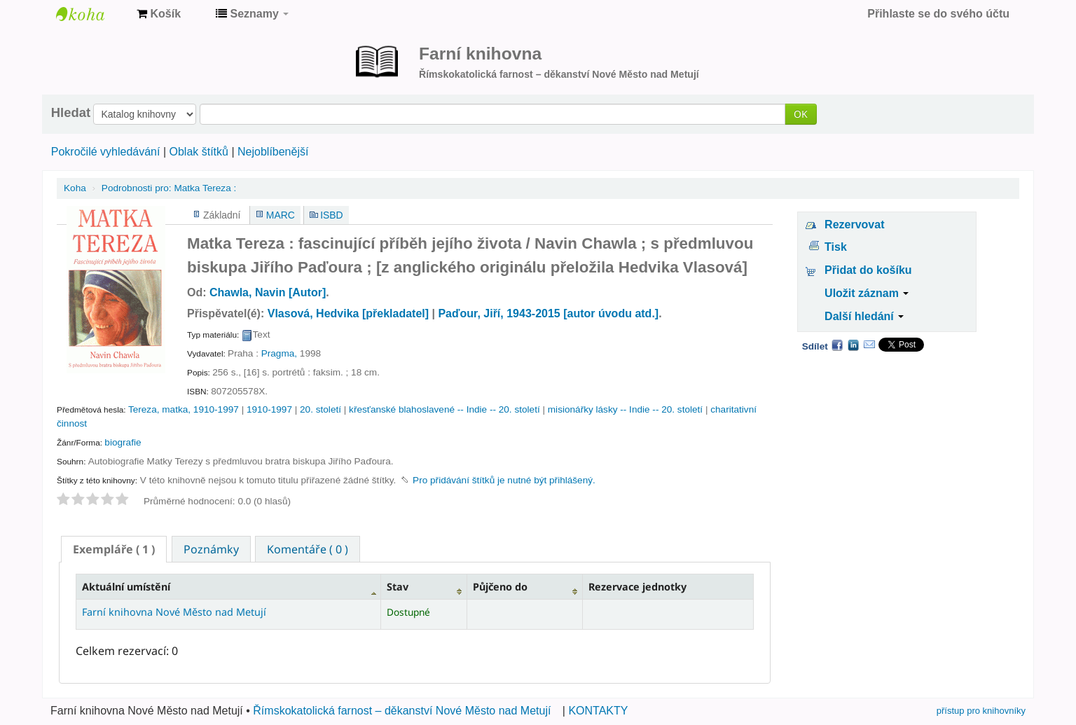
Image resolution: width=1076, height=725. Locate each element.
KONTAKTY (598, 711)
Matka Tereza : (169, 188)
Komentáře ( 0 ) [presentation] (307, 549)
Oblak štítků (198, 152)
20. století (320, 409)
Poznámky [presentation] (211, 549)
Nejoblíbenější (272, 152)
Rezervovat (854, 224)
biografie (122, 442)
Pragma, (279, 353)
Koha (75, 188)
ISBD (331, 215)
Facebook (837, 345)
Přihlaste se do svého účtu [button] (938, 14)
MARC (280, 215)
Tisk (836, 247)
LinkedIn (853, 345)
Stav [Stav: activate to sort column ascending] (397, 586)
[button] (158, 14)
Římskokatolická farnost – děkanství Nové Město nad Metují (402, 711)
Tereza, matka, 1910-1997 (183, 409)
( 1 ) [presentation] (114, 549)
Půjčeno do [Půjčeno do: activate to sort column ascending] (500, 586)
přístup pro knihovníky (981, 710)
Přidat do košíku (868, 270)
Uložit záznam (867, 293)
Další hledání (864, 316)
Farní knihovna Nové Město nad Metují (91, 14)
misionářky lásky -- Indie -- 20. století (625, 409)
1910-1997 (269, 409)
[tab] (114, 549)
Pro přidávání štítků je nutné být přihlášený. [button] (504, 480)
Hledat (70, 113)
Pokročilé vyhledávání (105, 152)
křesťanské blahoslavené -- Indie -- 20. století (444, 409)
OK (801, 113)
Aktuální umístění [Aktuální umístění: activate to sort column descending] (126, 586)
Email (869, 345)
